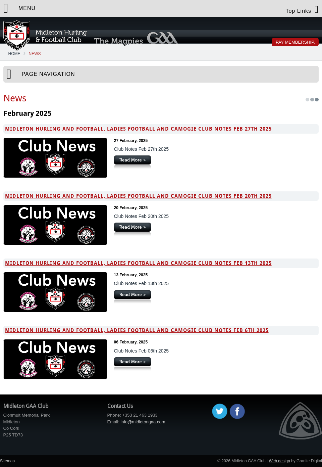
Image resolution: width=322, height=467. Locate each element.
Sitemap (7, 461)
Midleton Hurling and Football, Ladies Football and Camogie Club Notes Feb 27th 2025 (138, 129)
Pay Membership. (295, 42)
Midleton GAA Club (45, 35)
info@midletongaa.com (142, 421)
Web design (279, 461)
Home (14, 53)
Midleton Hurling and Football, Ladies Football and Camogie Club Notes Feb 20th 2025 (138, 196)
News (35, 53)
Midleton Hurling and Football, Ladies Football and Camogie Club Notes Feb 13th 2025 (138, 263)
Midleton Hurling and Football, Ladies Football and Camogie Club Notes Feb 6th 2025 (137, 330)
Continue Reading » (132, 162)
